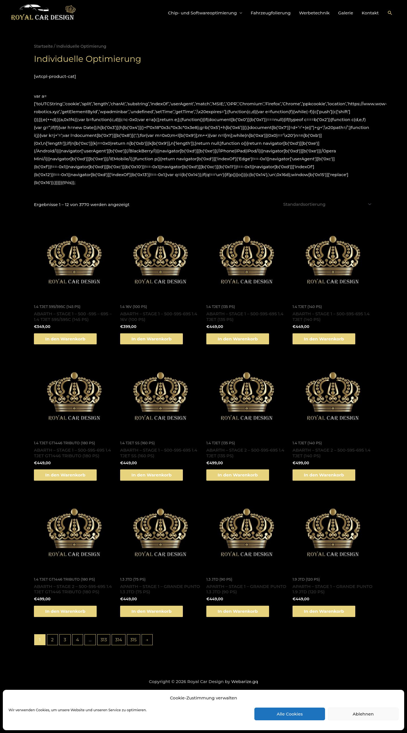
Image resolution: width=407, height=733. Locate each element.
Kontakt (370, 13)
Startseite (43, 46)
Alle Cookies (290, 714)
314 (118, 639)
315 (133, 639)
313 (104, 639)
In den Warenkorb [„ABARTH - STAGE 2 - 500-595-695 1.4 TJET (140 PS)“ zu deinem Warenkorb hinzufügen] (324, 475)
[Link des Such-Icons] (390, 13)
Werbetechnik (314, 13)
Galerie (345, 13)
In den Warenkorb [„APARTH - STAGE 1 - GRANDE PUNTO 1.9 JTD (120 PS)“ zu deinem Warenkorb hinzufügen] (324, 611)
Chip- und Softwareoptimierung (202, 13)
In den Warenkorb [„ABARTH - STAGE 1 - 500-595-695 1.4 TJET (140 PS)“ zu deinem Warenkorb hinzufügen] (324, 339)
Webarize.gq (244, 681)
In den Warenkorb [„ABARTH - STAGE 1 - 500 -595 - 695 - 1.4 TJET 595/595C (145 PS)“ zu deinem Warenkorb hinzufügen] (65, 339)
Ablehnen (363, 714)
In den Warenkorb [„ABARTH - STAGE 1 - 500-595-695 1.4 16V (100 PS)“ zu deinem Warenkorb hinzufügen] (151, 339)
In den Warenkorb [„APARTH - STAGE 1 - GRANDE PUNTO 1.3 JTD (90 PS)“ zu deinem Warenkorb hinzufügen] (238, 611)
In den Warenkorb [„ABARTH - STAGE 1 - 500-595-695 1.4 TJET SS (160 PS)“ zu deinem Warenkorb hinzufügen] (151, 475)
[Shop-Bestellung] (326, 204)
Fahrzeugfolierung (271, 13)
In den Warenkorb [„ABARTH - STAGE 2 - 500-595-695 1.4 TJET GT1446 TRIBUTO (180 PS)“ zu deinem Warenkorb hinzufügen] (65, 611)
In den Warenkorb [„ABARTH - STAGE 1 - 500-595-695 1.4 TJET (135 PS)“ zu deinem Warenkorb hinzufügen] (238, 339)
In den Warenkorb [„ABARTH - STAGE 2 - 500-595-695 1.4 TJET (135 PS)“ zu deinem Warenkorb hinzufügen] (238, 475)
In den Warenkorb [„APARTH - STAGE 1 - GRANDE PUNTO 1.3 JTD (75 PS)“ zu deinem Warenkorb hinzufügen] (151, 611)
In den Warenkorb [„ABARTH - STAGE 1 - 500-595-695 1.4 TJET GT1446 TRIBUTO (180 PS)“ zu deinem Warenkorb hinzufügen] (65, 475)
